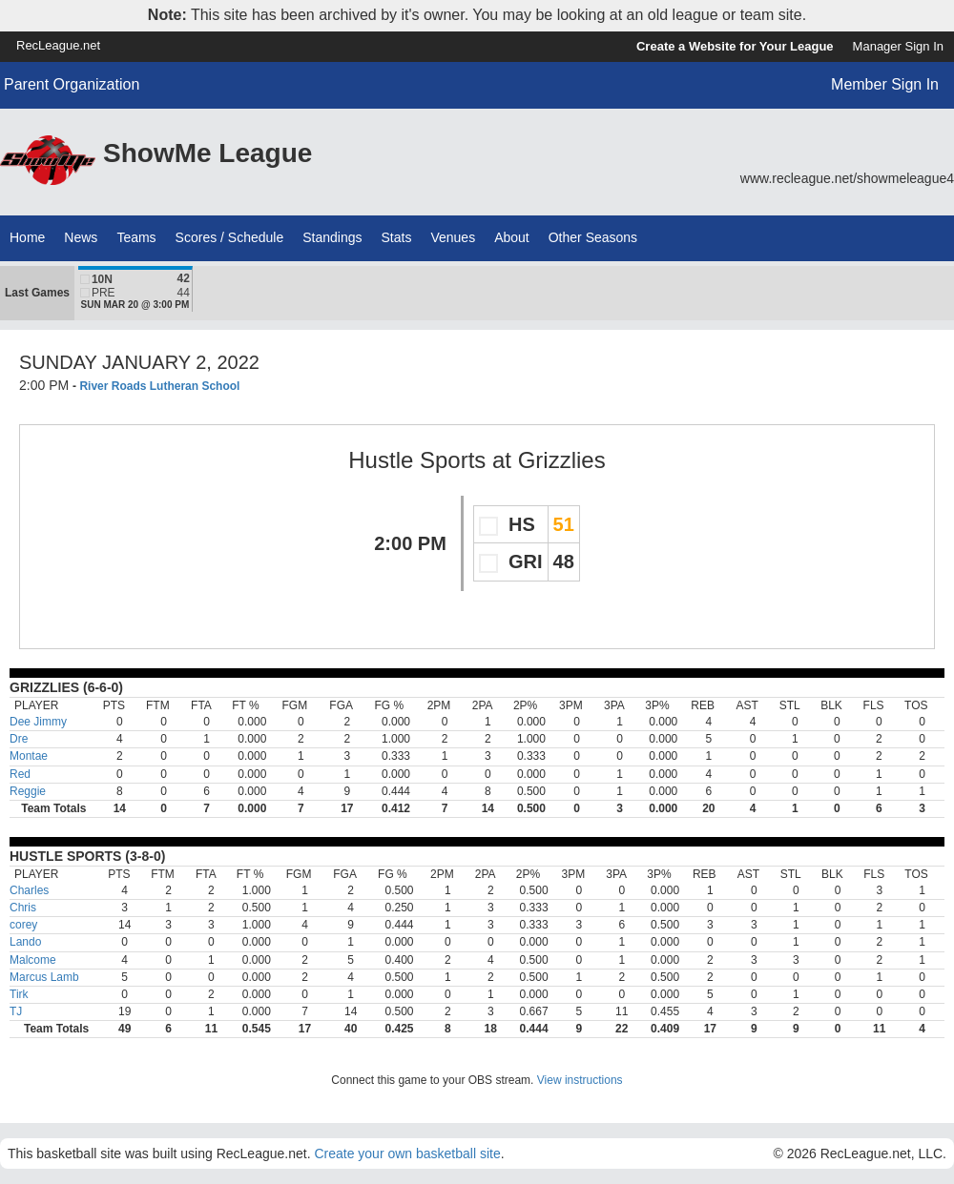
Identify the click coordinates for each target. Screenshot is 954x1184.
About (511, 237)
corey (23, 924)
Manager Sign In (898, 46)
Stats (397, 237)
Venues (452, 237)
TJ (16, 1011)
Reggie (28, 791)
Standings (332, 237)
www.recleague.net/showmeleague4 (847, 178)
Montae (29, 756)
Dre (19, 738)
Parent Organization (71, 84)
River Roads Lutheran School (159, 386)
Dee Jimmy (38, 721)
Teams (136, 237)
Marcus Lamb (44, 977)
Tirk (19, 994)
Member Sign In (885, 84)
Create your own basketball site (407, 1153)
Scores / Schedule (230, 237)
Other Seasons (593, 237)
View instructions (580, 1080)
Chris (23, 907)
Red (20, 774)
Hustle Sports (417, 460)
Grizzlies (562, 460)
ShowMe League (207, 153)
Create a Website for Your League (735, 46)
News (80, 237)
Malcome (33, 960)
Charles (29, 890)
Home (27, 237)
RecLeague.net (58, 45)
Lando (25, 942)
